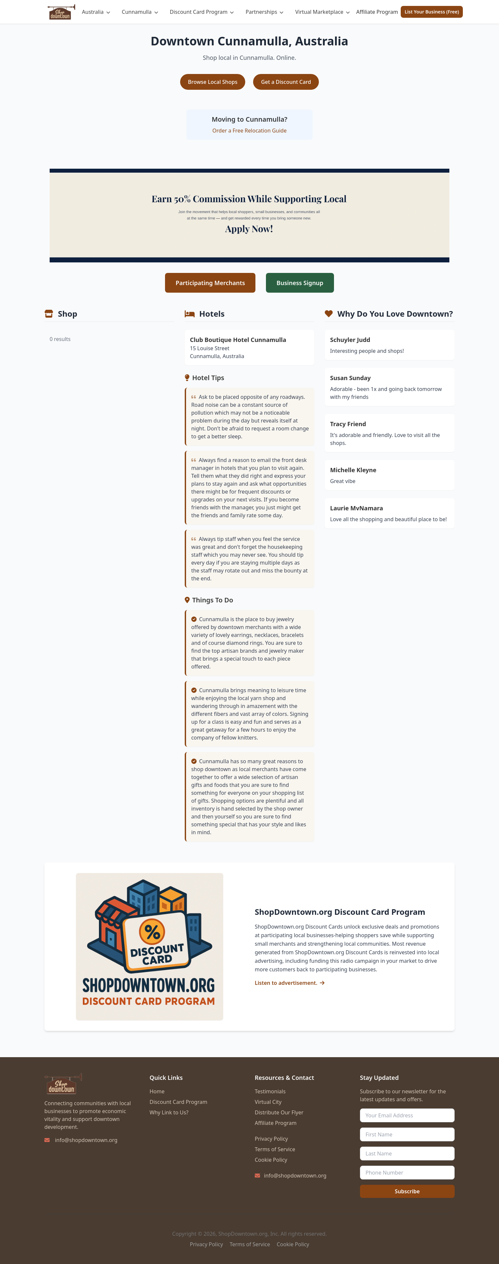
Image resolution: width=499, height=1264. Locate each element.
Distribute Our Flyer (279, 1112)
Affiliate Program (377, 11)
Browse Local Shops (213, 81)
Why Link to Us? (169, 1112)
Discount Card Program (202, 11)
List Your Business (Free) (432, 12)
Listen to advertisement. (286, 982)
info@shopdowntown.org (86, 1140)
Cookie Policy (271, 1159)
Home (157, 1091)
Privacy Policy (271, 1138)
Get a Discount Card (286, 81)
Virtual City (268, 1102)
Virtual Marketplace (322, 11)
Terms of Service (275, 1149)
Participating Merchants (210, 283)
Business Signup (299, 283)
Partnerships (264, 11)
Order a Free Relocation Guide (249, 130)
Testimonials (270, 1091)
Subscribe (407, 1191)
